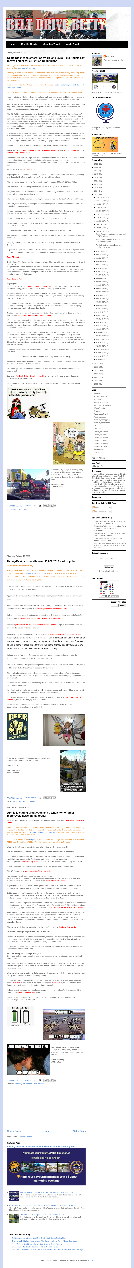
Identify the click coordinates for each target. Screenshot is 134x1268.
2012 (96, 364)
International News (30, 1084)
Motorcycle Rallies (101, 432)
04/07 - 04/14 (101, 316)
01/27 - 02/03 (101, 349)
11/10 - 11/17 (101, 218)
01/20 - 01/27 (101, 353)
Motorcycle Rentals (101, 438)
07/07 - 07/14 (101, 275)
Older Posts (79, 1131)
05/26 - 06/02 (101, 292)
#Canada (97, 399)
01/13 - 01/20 (101, 356)
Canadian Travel (51, 44)
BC (14, 509)
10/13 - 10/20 (101, 231)
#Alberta (97, 393)
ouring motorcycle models (36, 573)
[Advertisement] (46, 533)
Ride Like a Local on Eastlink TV (42, 832)
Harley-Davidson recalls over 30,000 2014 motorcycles (41, 561)
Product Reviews (29, 801)
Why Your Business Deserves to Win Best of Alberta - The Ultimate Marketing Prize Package (110, 545)
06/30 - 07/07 (101, 278)
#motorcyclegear (100, 417)
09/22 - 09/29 (101, 251)
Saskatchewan (99, 452)
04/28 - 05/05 (101, 305)
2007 (96, 381)
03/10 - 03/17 (101, 329)
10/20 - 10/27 (101, 228)
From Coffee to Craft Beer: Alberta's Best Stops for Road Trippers (109, 534)
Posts (96, 507)
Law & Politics (22, 509)
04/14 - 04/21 (101, 312)
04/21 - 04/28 (101, 309)
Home (12, 44)
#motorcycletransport (102, 423)
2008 (96, 377)
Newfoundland (99, 449)
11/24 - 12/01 (101, 211)
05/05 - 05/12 (101, 302)
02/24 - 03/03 (101, 336)
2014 (96, 191)
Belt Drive (110, 56)
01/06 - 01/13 (101, 359)
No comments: (30, 506)
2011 (96, 367)
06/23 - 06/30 (101, 282)
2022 (96, 167)
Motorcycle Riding (101, 441)
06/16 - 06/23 (101, 285)
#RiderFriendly (99, 408)
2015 (96, 188)
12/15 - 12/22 (101, 201)
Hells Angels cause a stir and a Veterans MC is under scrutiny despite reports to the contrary (44, 1206)
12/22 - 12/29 (101, 197)
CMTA (96, 426)
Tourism (41, 1084)
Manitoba (97, 429)
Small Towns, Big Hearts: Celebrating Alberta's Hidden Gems (108, 539)
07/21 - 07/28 (101, 272)
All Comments (99, 511)
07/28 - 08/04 (101, 268)
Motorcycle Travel (100, 446)
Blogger (90, 1260)
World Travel (72, 44)
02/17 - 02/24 (101, 339)
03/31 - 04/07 (101, 319)
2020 (96, 171)
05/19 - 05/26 (101, 295)
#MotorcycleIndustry (101, 402)
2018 (96, 177)
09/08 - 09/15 (101, 258)
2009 (96, 374)
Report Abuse (98, 458)
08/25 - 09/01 (101, 261)
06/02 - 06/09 (101, 288)
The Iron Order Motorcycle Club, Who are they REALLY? (42, 1215)
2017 (96, 181)
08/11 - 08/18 (101, 265)
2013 (96, 194)
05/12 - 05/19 (101, 299)
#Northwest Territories (102, 405)
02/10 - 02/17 (101, 343)
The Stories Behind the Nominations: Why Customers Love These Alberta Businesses (110, 528)
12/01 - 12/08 (101, 207)
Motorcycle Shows (101, 443)
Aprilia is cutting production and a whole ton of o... (108, 246)
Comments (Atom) (25, 1137)
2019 (96, 174)
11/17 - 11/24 (101, 214)
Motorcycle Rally (100, 435)
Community (17, 1084)
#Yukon (97, 411)
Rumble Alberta (29, 44)
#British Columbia (100, 396)
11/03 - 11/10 (101, 221)
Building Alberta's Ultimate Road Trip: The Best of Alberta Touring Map (41, 1146)
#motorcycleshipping (102, 420)
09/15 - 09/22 (101, 255)
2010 (96, 371)
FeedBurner (114, 571)
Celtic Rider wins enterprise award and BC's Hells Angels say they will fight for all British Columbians (46, 59)
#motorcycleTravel (101, 414)
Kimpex (32, 840)
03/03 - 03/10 (101, 332)
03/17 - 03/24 (101, 326)
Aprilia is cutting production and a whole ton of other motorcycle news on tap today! (40, 814)
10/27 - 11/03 (101, 224)
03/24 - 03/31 (101, 322)
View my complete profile (113, 60)
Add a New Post (98, 466)
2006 (96, 384)
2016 (96, 184)
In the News (17, 801)
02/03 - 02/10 (101, 346)
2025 (96, 164)
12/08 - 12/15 (101, 204)
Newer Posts (14, 1131)
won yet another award (26, 68)
